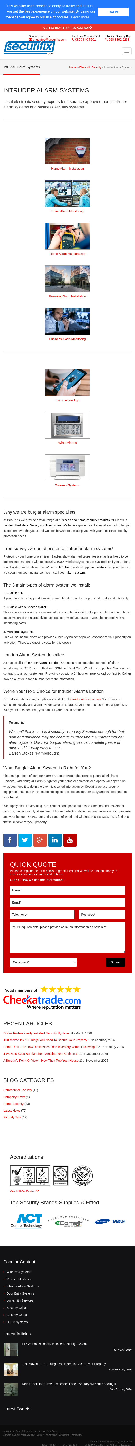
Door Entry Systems (20, 1293)
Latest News (11, 1110)
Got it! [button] (113, 12)
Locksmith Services (20, 1300)
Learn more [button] (80, 17)
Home (72, 66)
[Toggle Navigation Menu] (127, 50)
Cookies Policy (71, 1444)
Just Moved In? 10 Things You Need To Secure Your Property (45, 1039)
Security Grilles (17, 1307)
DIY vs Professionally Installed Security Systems (36, 1032)
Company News (14, 1096)
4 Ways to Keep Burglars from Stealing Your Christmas (40, 1053)
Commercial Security (17, 1089)
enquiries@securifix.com (49, 38)
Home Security (13, 1103)
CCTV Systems (17, 1321)
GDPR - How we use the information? (37, 879)
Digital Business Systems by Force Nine (110, 1441)
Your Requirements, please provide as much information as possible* (67, 936)
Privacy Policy (49, 1444)
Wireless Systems (19, 1271)
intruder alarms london (85, 698)
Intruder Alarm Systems (23, 1285)
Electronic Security (90, 66)
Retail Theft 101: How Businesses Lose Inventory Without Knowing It (50, 1046)
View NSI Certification (24, 1190)
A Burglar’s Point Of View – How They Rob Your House (41, 1060)
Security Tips (12, 1116)
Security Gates (17, 1314)
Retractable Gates (19, 1278)
